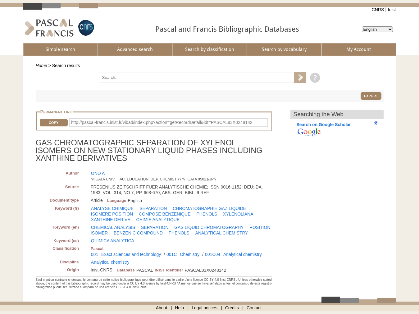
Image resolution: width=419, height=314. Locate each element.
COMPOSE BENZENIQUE (164, 214)
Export (371, 96)
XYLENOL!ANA (238, 214)
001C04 (212, 254)
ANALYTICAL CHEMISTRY (221, 232)
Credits (232, 307)
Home (41, 65)
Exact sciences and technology (131, 254)
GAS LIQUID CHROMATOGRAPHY (209, 227)
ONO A (98, 173)
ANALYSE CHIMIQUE (112, 208)
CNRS (378, 9)
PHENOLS (206, 214)
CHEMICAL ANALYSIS (113, 227)
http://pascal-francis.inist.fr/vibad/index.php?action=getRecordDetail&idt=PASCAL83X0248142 (162, 122)
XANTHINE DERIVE (110, 219)
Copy (53, 123)
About (161, 307)
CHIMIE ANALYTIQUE (158, 219)
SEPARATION (153, 208)
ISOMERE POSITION (112, 214)
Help (179, 307)
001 (94, 254)
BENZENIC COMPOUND (138, 232)
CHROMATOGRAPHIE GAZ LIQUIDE (209, 208)
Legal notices (204, 307)
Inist (392, 9)
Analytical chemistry (242, 254)
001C (171, 254)
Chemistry (189, 254)
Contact (254, 307)
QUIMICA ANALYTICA (112, 240)
